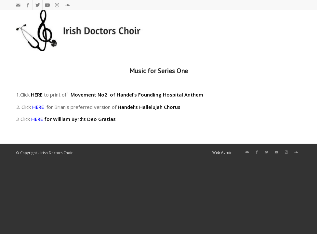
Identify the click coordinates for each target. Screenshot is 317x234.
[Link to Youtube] (47, 5)
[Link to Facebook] (28, 5)
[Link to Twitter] (37, 5)
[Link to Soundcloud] (67, 5)
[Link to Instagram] (57, 5)
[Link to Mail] (18, 5)
